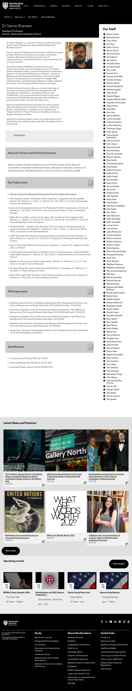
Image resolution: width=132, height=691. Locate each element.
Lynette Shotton (113, 235)
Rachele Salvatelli (114, 316)
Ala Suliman (111, 57)
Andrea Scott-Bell (114, 77)
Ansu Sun (110, 113)
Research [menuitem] (66, 6)
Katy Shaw (111, 212)
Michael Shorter (113, 281)
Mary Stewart (112, 261)
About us (19, 17)
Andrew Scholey (113, 80)
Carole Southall (113, 119)
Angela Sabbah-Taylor (116, 100)
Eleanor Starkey (113, 157)
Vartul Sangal (112, 371)
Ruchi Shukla (112, 329)
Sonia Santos (112, 358)
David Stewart (112, 38)
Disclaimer (72, 667)
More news (11, 551)
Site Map (71, 683)
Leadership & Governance (79, 645)
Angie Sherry (112, 106)
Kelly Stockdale (113, 219)
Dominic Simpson (114, 154)
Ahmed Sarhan (113, 54)
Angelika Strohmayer (116, 103)
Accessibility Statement (78, 659)
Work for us (73, 648)
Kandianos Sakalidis (115, 206)
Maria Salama (112, 248)
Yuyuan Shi (111, 386)
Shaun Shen (111, 351)
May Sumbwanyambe (116, 271)
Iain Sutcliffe (112, 180)
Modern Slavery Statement (79, 670)
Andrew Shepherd (114, 86)
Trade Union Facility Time (78, 674)
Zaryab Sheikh (112, 390)
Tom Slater (111, 365)
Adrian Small (112, 51)
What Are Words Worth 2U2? (61, 536)
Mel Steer (110, 274)
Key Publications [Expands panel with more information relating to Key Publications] (18, 183)
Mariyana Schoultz (114, 255)
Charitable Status (75, 652)
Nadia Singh (111, 296)
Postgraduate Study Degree (47, 641)
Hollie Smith (112, 173)
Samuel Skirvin (113, 335)
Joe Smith (110, 190)
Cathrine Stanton (114, 122)
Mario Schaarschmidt (116, 252)
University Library (42, 654)
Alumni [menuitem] (90, 6)
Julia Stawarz (112, 196)
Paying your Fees (108, 641)
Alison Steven (112, 34)
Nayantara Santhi (114, 306)
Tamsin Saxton (113, 396)
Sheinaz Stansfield (114, 355)
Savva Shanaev (48, 17)
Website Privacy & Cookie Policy (81, 663)
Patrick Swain (112, 312)
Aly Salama (111, 60)
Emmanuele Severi (114, 164)
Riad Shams (111, 325)
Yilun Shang (111, 378)
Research (72, 641)
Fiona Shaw (111, 41)
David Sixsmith (113, 147)
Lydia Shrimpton (113, 232)
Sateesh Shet (112, 345)
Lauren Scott (112, 225)
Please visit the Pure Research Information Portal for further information (43, 194)
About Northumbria (79, 633)
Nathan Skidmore (114, 303)
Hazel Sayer (111, 167)
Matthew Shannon (114, 264)
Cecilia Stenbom (113, 125)
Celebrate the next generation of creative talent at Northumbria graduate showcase (104, 538)
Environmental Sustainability (113, 652)
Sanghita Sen (112, 339)
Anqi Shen (111, 109)
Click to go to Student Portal (113, 656)
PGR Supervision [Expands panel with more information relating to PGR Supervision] (18, 291)
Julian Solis (111, 200)
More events (118, 564)
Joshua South (112, 193)
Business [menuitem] (53, 6)
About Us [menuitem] (78, 6)
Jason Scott (111, 183)
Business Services (75, 638)
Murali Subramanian (115, 293)
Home (7, 17)
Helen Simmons (113, 170)
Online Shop (106, 669)
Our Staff (32, 17)
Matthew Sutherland (115, 268)
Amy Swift (111, 70)
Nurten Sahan (112, 309)
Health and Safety (108, 648)
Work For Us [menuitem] (103, 6)
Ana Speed (111, 399)
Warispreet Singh (114, 374)
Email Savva (19, 135)
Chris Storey (112, 132)
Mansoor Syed (113, 245)
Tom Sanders (112, 361)
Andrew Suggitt (113, 90)
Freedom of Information (78, 656)
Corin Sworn (112, 144)
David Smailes (112, 151)
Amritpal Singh (113, 67)
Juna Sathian (112, 203)
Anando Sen (111, 73)
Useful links (108, 633)
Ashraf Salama (113, 116)
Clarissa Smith (113, 141)
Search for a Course (43, 638)
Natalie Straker (113, 299)
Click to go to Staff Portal (112, 659)
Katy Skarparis (113, 216)
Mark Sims (111, 258)
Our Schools (40, 645)
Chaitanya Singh (113, 129)
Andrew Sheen (113, 83)
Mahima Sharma (113, 239)
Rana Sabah (111, 319)
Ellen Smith (111, 160)
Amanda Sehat (113, 64)
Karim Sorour (112, 47)
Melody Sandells (114, 278)
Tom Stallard (112, 368)
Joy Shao (110, 44)
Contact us (105, 638)
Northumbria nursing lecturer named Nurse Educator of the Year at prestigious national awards (106, 476)
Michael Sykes (112, 284)
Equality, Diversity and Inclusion (114, 645)
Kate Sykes (111, 209)
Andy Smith (111, 93)
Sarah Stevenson (114, 342)
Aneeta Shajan (113, 96)
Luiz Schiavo (112, 229)
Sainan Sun (111, 332)
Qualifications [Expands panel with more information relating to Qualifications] (16, 347)
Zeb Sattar (111, 393)
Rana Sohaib (112, 322)
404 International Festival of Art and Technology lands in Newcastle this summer (64, 476)
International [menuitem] (39, 6)
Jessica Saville (112, 186)
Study (38, 633)
